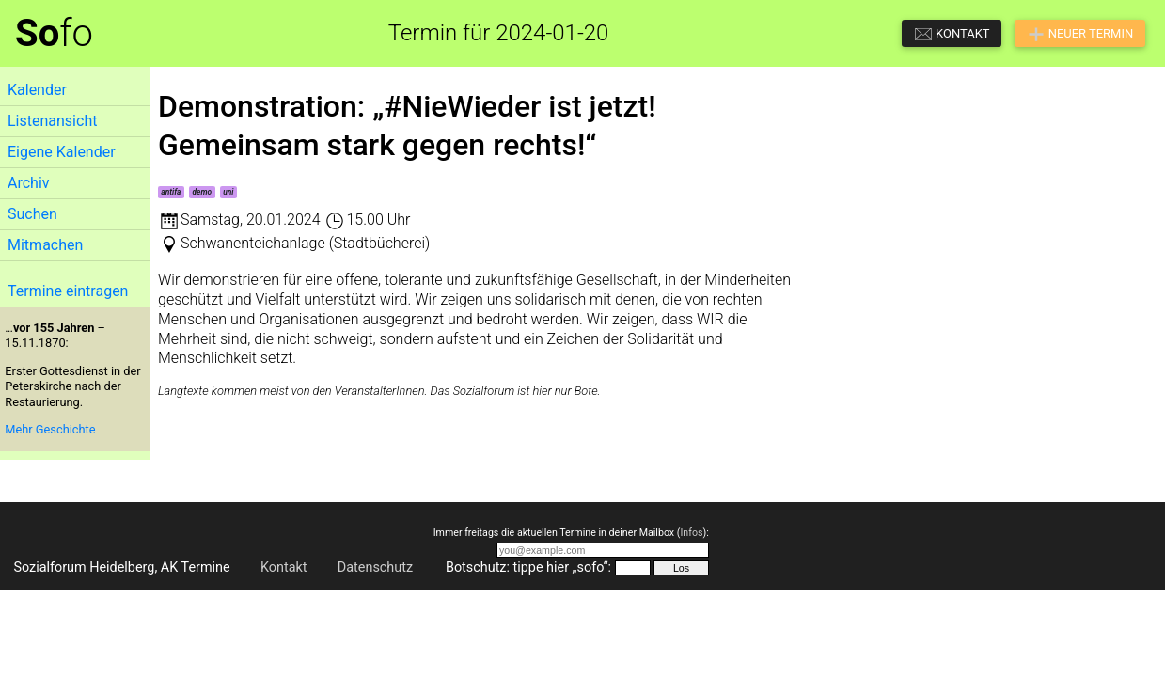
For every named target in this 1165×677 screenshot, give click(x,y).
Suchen (32, 214)
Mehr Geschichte (50, 429)
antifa (171, 192)
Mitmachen (45, 245)
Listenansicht (52, 121)
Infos (691, 533)
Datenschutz (375, 567)
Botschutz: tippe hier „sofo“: (528, 567)
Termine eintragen (68, 291)
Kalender (37, 90)
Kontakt (283, 567)
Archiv (29, 183)
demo (203, 192)
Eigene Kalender (62, 152)
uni (228, 192)
